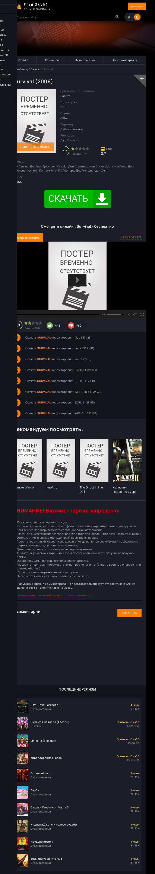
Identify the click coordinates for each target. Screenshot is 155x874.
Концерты (52, 60)
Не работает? (131, 237)
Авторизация (131, 6)
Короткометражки (124, 60)
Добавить (129, 613)
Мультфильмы (85, 60)
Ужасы (35, 69)
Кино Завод (20, 69)
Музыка (23, 60)
